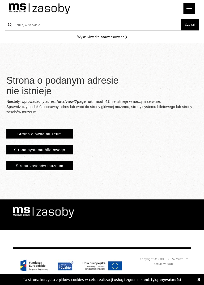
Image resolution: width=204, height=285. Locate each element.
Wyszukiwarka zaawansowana (101, 36)
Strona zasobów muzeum (39, 166)
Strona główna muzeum (39, 134)
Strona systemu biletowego (39, 150)
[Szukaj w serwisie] (93, 24)
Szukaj (190, 24)
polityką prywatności (162, 279)
